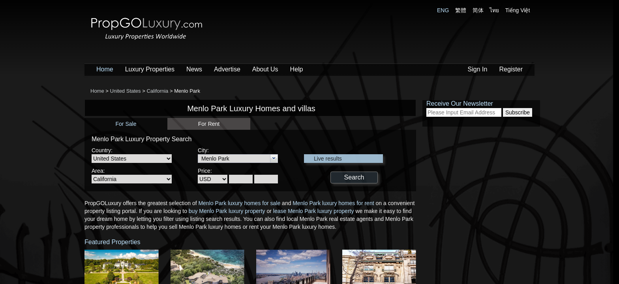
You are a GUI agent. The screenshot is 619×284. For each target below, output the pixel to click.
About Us (265, 69)
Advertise (227, 69)
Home (104, 69)
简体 (478, 10)
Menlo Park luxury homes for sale (239, 203)
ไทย (494, 10)
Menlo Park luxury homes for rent (333, 203)
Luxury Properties (149, 69)
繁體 (460, 10)
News (194, 69)
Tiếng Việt (517, 10)
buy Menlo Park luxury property (227, 211)
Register (511, 69)
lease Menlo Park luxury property (313, 211)
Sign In (478, 69)
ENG (443, 10)
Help (296, 69)
